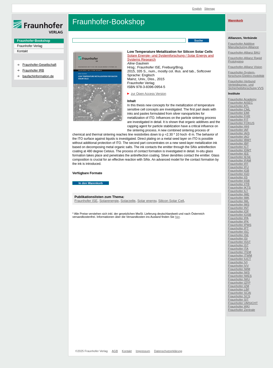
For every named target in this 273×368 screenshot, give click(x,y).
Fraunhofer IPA (238, 218)
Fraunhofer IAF (238, 129)
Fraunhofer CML (239, 109)
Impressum (143, 351)
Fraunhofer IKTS (239, 187)
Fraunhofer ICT (238, 146)
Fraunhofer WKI (239, 306)
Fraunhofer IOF (238, 211)
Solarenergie (109, 201)
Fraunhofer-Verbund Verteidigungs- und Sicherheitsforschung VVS (246, 84)
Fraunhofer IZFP (239, 282)
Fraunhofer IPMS (239, 224)
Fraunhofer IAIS (239, 133)
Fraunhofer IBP (238, 143)
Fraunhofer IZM (238, 286)
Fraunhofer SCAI (239, 292)
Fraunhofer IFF (238, 163)
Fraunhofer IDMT (239, 150)
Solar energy (146, 201)
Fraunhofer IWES (240, 275)
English (197, 8)
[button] (39, 60)
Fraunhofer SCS (239, 296)
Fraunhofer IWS (239, 272)
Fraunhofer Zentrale (241, 309)
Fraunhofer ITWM (240, 255)
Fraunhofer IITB (238, 184)
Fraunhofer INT (238, 207)
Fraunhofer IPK (238, 221)
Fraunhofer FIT (238, 119)
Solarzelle (127, 201)
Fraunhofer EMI (238, 112)
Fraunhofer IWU (239, 279)
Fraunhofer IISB (239, 180)
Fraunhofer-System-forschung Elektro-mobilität (246, 74)
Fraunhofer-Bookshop (33, 41)
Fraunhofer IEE (238, 153)
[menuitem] (39, 41)
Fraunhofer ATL (238, 106)
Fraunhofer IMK (238, 197)
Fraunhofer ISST (239, 241)
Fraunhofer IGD (238, 174)
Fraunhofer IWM (239, 269)
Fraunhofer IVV (238, 265)
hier (177, 216)
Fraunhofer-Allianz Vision (245, 66)
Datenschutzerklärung (168, 351)
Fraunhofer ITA (238, 248)
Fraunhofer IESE (239, 157)
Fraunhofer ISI (238, 238)
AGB (115, 351)
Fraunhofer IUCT (239, 258)
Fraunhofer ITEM (239, 252)
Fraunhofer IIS (238, 177)
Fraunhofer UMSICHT (243, 303)
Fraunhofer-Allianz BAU (244, 52)
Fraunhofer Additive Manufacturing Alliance (243, 45)
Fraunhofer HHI (238, 126)
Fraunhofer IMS (238, 204)
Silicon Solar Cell (171, 201)
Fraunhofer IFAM (239, 160)
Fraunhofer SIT (238, 299)
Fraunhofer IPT (238, 228)
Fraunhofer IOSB (239, 214)
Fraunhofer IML (238, 201)
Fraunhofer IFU (238, 167)
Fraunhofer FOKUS (241, 123)
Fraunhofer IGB (238, 170)
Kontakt (22, 51)
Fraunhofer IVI (238, 262)
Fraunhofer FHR (239, 116)
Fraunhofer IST (238, 245)
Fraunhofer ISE (85, 201)
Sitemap (209, 8)
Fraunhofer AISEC (240, 102)
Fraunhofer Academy (242, 99)
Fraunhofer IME (238, 194)
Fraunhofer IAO (238, 136)
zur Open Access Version (148, 94)
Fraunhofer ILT (238, 190)
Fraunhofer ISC (238, 231)
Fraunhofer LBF (238, 289)
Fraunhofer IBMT (239, 140)
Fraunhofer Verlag (29, 46)
